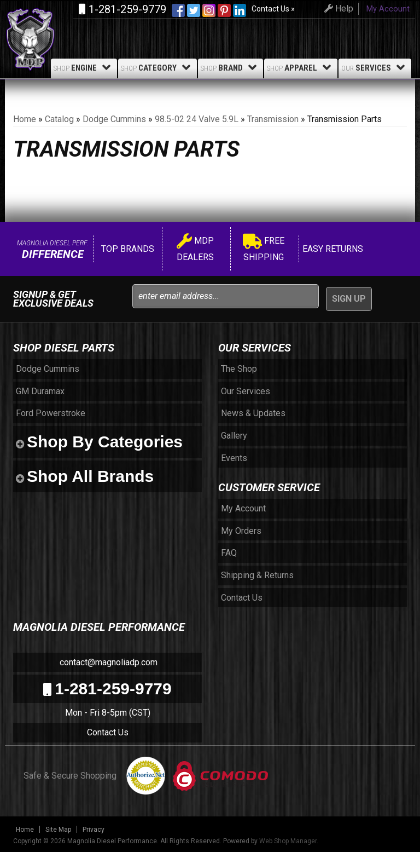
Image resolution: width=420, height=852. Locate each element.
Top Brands (126, 249)
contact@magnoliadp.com (107, 662)
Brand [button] (230, 67)
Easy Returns (331, 249)
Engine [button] (84, 67)
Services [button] (375, 67)
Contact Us (108, 732)
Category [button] (157, 67)
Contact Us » (273, 8)
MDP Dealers (195, 248)
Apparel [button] (301, 67)
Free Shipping (263, 248)
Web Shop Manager (288, 841)
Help (337, 8)
